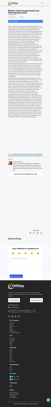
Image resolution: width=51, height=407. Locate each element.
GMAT (11, 369)
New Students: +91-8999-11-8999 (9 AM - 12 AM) (22, 310)
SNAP (10, 352)
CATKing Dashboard (14, 300)
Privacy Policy (12, 331)
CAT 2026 (12, 340)
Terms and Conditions (14, 332)
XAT (10, 357)
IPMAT (11, 385)
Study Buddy (12, 396)
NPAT (10, 387)
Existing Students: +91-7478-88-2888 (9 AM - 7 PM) (23, 312)
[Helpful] (31, 253)
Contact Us (12, 326)
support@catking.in (15, 307)
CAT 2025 (12, 338)
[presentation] (20, 270)
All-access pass (13, 397)
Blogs (10, 328)
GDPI (10, 345)
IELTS (10, 370)
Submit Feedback (16, 276)
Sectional (11, 341)
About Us (11, 323)
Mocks (11, 343)
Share (22, 17)
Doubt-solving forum (14, 394)
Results (11, 329)
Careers (11, 324)
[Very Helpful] (38, 253)
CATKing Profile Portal (36, 300)
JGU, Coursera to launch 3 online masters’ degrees (21, 78)
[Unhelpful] (19, 253)
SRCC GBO (12, 361)
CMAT (11, 355)
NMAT (11, 350)
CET (10, 353)
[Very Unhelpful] (13, 253)
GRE (10, 367)
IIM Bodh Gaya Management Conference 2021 (26, 154)
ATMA (11, 360)
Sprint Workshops (13, 392)
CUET (10, 358)
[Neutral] (25, 253)
